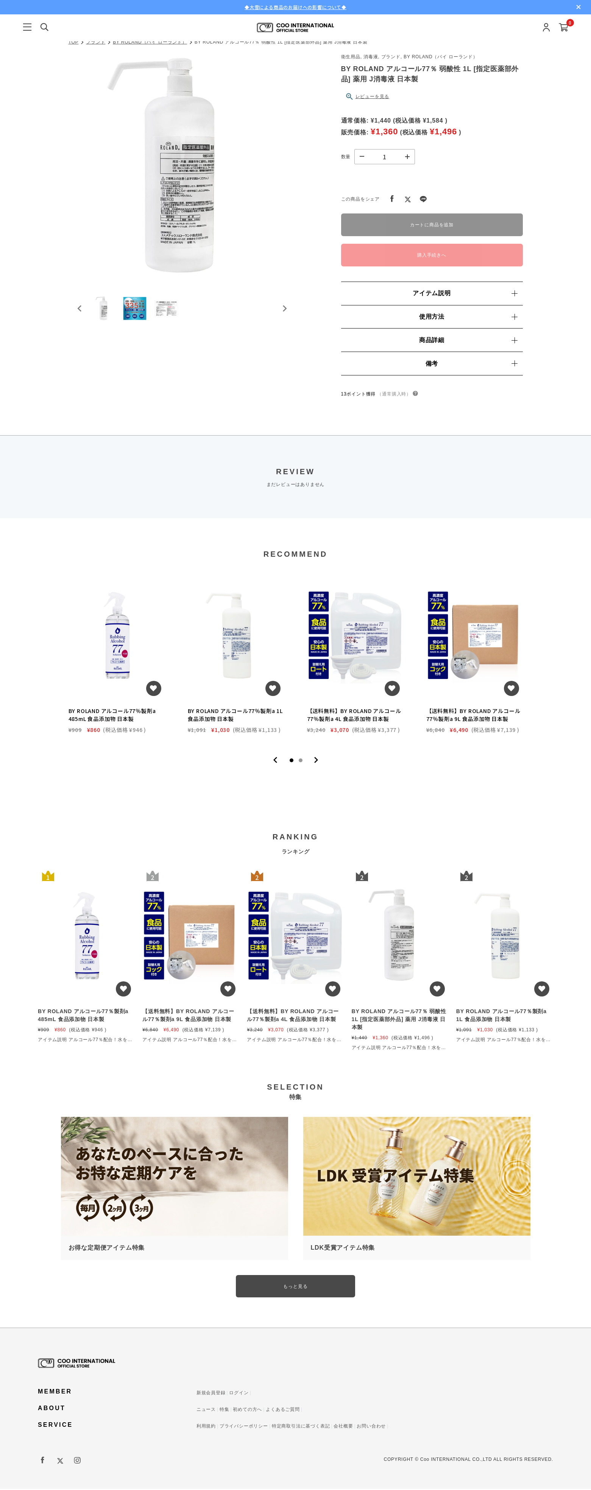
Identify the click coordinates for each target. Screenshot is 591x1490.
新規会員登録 (211, 1394)
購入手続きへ (431, 255)
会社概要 (343, 1427)
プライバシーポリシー (244, 1427)
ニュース (206, 1410)
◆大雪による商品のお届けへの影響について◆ (295, 7)
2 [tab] (301, 761)
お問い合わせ (371, 1427)
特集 (224, 1410)
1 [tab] (291, 761)
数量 (346, 156)
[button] (106, 312)
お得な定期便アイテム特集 (107, 1248)
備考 (471, 363)
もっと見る (296, 1287)
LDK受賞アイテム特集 (343, 1248)
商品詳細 (468, 340)
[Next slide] (284, 311)
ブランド (95, 42)
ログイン (238, 1394)
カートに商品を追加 (432, 224)
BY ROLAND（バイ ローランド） (150, 42)
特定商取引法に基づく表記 (301, 1427)
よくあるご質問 (283, 1410)
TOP (74, 42)
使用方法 (468, 316)
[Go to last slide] (79, 311)
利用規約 (206, 1427)
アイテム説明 (465, 293)
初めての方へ (247, 1410)
